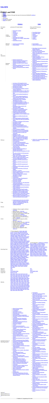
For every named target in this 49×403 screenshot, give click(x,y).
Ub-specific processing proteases (19, 142)
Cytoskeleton (15, 310)
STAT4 (37, 253)
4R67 (14, 273)
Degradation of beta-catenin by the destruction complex (19, 107)
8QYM (17, 287)
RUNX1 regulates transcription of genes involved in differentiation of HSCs (20, 158)
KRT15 (15, 246)
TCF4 (18, 262)
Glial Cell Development (17, 367)
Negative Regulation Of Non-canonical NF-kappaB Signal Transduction (40, 75)
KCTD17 (12, 245)
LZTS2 (11, 250)
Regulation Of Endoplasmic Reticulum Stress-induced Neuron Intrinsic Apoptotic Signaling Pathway (21, 374)
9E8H (21, 289)
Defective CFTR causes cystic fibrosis (20, 138)
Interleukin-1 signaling (17, 170)
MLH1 (11, 253)
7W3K (22, 284)
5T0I (26, 276)
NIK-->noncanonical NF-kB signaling (20, 137)
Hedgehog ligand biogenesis (18, 124)
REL (11, 260)
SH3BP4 (12, 261)
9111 (31, 268)
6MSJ (14, 279)
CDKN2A (43, 243)
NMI (39, 24)
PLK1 (11, 256)
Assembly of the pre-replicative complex (21, 143)
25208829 (22, 225)
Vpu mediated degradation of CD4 (19, 101)
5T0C (19, 276)
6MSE (25, 278)
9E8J (26, 289)
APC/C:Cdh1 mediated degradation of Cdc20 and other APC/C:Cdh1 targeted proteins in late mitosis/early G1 (20, 97)
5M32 (16, 276)
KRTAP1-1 (19, 247)
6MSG (28, 278)
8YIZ (16, 289)
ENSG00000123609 (34, 271)
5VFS (22, 277)
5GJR (21, 273)
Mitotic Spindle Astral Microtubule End (20, 362)
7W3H (14, 284)
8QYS (25, 287)
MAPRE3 (27, 250)
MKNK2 (24, 251)
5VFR (19, 277)
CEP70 (22, 235)
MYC (35, 250)
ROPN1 (19, 260)
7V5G (25, 282)
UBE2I (46, 255)
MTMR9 (31, 250)
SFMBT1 (25, 260)
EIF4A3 (15, 239)
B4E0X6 (12, 272)
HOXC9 (42, 247)
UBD (23, 265)
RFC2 (13, 260)
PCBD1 (21, 255)
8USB (25, 288)
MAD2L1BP (32, 249)
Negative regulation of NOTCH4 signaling (21, 171)
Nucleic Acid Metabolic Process (38, 323)
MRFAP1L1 (15, 253)
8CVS (14, 285)
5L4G (24, 273)
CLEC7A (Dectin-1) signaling (18, 129)
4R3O (11, 273)
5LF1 (21, 275)
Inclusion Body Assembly (18, 342)
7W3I (17, 284)
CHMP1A (16, 236)
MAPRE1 (23, 250)
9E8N (14, 290)
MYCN (37, 250)
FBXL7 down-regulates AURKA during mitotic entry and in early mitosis (20, 156)
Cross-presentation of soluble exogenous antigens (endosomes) (21, 89)
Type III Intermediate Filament (19, 358)
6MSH (11, 279)
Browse (4, 13)
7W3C (25, 283)
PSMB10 (12, 259)
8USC (27, 288)
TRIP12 (44, 254)
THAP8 (34, 254)
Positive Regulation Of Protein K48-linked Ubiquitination (39, 79)
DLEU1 (14, 238)
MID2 (17, 251)
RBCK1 (26, 259)
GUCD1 (12, 242)
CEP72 (24, 235)
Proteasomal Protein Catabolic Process (20, 365)
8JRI (22, 285)
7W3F (28, 283)
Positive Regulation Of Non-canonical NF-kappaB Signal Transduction (39, 77)
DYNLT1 (25, 238)
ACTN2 (15, 232)
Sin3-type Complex (36, 347)
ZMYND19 (12, 267)
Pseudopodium (16, 371)
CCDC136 (17, 234)
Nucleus (14, 31)
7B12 (20, 280)
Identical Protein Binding (37, 44)
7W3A (19, 283)
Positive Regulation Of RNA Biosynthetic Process (38, 328)
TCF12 (15, 262)
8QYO (22, 287)
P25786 (15, 272)
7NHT (17, 281)
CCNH (25, 234)
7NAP (11, 281)
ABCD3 (20, 231)
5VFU (27, 277)
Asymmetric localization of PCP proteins (21, 121)
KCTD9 (22, 245)
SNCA (22, 261)
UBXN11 (26, 265)
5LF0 (19, 275)
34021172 (15, 220)
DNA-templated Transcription (38, 369)
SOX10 (44, 252)
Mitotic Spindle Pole (17, 368)
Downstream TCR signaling (18, 108)
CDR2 (16, 235)
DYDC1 (21, 238)
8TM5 (17, 288)
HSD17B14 (16, 243)
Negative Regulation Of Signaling (39, 309)
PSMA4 (21, 258)
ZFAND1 (25, 266)
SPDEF (25, 261)
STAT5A (40, 253)
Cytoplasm (15, 33)
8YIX (11, 289)
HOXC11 (12, 243)
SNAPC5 (40, 252)
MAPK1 (19, 250)
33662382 (27, 222)
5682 (11, 268)
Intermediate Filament (17, 311)
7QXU (27, 281)
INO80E (15, 244)
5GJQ (19, 273)
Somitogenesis (15, 177)
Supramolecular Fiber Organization (19, 318)
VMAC (16, 266)
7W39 (17, 283)
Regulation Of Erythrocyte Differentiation (37, 326)
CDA (28, 234)
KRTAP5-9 (13, 248)
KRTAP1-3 (23, 247)
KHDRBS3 (26, 245)
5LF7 (11, 276)
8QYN (20, 287)
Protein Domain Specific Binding (19, 331)
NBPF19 (18, 254)
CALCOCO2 (23, 233)
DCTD (20, 237)
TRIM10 (20, 263)
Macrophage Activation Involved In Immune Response (39, 49)
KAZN (21, 244)
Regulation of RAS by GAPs (18, 135)
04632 (31, 269)
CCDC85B (22, 234)
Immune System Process (17, 59)
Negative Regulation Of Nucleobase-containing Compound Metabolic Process (39, 340)
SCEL (41, 251)
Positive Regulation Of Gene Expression (40, 386)
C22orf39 (15, 233)
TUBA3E (36, 255)
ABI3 (26, 231)
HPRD (4, 20)
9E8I (23, 289)
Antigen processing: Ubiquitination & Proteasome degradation (20, 179)
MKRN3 (27, 251)
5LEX (11, 275)
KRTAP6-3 (18, 248)
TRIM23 (24, 263)
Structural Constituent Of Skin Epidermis (21, 316)
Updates (4, 16)
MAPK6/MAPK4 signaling (18, 140)
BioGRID (5, 19)
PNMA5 (25, 256)
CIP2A (22, 236)
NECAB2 (22, 254)
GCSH (43, 245)
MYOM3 (41, 250)
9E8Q (19, 290)
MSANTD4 (20, 253)
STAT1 (31, 253)
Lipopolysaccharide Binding (18, 43)
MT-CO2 (25, 253)
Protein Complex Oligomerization (19, 329)
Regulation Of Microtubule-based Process (21, 341)
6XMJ (14, 280)
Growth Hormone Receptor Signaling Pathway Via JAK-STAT (39, 296)
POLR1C (12, 257)
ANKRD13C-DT (41, 242)
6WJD (27, 279)
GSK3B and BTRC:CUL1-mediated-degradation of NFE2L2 (20, 174)
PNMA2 (22, 256)
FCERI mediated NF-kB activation (19, 112)
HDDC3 (36, 247)
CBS (27, 233)
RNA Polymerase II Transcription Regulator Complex (39, 313)
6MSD (22, 278)
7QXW (11, 282)
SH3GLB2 (32, 252)
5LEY (14, 275)
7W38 (14, 283)
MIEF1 (20, 251)
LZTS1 (27, 249)
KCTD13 (27, 244)
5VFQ (17, 277)
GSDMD (28, 241)
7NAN (25, 280)
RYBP (38, 251)
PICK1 (27, 255)
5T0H (24, 276)
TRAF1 (14, 263)
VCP (11, 266)
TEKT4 (23, 262)
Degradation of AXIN (17, 122)
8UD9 (22, 288)
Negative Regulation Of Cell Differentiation (38, 367)
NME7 (25, 254)
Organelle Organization (17, 322)
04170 (11, 269)
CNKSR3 (36, 244)
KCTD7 (19, 245)
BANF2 (25, 232)
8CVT (17, 285)
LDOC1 (24, 248)
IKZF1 (26, 243)
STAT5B (44, 253)
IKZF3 (11, 244)
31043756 (22, 211)
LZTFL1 (23, 249)
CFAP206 (12, 236)
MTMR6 (45, 249)
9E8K (28, 289)
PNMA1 (18, 256)
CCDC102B (12, 234)
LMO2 (16, 249)
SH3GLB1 (16, 261)
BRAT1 (46, 242)
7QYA (20, 282)
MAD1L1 (15, 250)
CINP (20, 236)
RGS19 (16, 260)
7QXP (25, 281)
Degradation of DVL (17, 123)
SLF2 (19, 261)
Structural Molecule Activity (18, 344)
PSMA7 (24, 258)
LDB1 (21, 248)
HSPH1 (31, 248)
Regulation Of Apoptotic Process (38, 348)
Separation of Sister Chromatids (19, 111)
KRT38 (11, 247)
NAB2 (15, 254)
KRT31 (21, 246)
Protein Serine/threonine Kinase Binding (21, 340)
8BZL (28, 284)
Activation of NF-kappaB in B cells (20, 83)
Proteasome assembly (17, 180)
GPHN (24, 241)
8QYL (14, 287)
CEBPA (18, 235)
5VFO (11, 277)
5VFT (24, 277)
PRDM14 (19, 257)
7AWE (17, 280)
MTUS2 (12, 254)
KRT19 (18, 246)
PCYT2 (24, 255)
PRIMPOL (24, 257)
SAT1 (22, 260)
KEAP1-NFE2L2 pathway (18, 172)
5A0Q (16, 273)
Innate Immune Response (37, 64)
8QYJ (11, 287)
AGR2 (18, 232)
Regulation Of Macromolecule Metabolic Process (38, 373)
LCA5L (40, 248)
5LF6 (28, 275)
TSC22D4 (20, 265)
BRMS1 (35, 243)
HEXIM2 (16, 242)
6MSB (20, 278)
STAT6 (31, 254)
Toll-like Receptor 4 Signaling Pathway (40, 63)
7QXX (14, 282)
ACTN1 (12, 232)
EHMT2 (12, 239)
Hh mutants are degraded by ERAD (20, 125)
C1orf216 (38, 243)
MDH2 (15, 251)
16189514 (33, 15)
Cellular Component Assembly (19, 366)
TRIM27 (28, 263)
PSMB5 (19, 259)
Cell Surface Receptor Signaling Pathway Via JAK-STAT (38, 52)
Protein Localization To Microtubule (20, 363)
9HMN (21, 290)
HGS (40, 247)
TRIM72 (41, 254)
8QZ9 (28, 287)
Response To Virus (36, 55)
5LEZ (17, 275)
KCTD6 (15, 245)
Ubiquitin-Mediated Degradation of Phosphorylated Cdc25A (20, 149)
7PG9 (20, 281)
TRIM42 (12, 265)
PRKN (27, 257)
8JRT (24, 285)
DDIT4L (27, 237)
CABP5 (18, 233)
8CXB (19, 285)
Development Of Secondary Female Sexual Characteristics (39, 334)
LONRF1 (20, 249)
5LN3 (14, 276)
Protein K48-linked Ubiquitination (39, 73)
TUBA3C (32, 255)
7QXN (22, 281)
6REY (22, 279)
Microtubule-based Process (18, 352)
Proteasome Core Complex (18, 37)
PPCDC (15, 257)
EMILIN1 (36, 245)
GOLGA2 (16, 241)
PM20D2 (15, 256)
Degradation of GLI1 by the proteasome (20, 130)
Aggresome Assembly (17, 332)
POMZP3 (32, 251)
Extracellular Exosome (17, 40)
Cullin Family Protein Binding (19, 347)
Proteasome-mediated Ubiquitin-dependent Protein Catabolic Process (21, 66)
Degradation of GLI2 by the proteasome (20, 131)
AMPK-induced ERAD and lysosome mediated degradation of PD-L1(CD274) (21, 190)
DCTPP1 (23, 237)
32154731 (23, 224)
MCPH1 (36, 249)
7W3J (20, 284)
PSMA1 (20, 24)
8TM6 (19, 288)
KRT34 (24, 246)
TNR (11, 263)
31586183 (18, 217)
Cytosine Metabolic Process (18, 343)
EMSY (18, 239)
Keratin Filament (16, 313)
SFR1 (44, 251)
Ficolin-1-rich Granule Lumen (19, 355)
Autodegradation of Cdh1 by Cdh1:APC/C (21, 90)
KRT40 (15, 247)
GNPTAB (12, 241)
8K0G (28, 285)
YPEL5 (22, 266)
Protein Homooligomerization (18, 325)
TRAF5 (17, 263)
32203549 (24, 215)
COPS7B (43, 244)
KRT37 (27, 246)
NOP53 (11, 255)
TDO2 (20, 262)
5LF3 (24, 275)
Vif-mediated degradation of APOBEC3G (21, 102)
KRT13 (11, 246)
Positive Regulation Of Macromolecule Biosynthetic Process (40, 357)
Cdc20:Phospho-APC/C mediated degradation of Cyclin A (19, 100)
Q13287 (31, 272)
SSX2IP (12, 262)
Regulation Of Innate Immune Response (40, 65)
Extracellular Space (36, 33)
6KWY (17, 278)
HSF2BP (20, 243)
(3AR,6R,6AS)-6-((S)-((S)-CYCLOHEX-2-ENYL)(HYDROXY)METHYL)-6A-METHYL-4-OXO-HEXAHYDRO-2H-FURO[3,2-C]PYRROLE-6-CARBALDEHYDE (21, 202)
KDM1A (37, 248)
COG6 (28, 236)
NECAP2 (45, 250)
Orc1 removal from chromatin (18, 144)
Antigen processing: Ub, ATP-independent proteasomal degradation (21, 183)
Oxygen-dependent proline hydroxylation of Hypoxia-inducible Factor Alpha (21, 85)
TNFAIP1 (27, 262)
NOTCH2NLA (16, 255)
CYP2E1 (31, 245)
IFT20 (24, 243)
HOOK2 (27, 242)
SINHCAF (36, 252)
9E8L (11, 290)
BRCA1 (31, 243)
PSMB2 (15, 259)
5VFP (14, 277)
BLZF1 (11, 233)
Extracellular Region (36, 32)
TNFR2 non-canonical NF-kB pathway (20, 136)
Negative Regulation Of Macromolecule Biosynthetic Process (40, 363)
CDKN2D (12, 235)
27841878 (25, 212)
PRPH (11, 258)
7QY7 (17, 282)
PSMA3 (18, 258)
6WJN (11, 280)
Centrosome (15, 35)
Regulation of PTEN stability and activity (21, 166)
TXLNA (39, 255)
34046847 (22, 214)
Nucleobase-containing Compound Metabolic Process (39, 350)
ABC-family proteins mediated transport (20, 118)
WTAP (19, 266)
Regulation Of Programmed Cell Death (40, 324)
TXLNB (43, 255)
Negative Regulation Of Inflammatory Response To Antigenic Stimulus (20, 61)
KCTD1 (24, 244)
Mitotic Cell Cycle (36, 379)
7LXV (22, 280)
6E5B (14, 278)
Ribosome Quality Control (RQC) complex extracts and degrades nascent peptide (21, 194)
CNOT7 (39, 244)
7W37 (11, 283)
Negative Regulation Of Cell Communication (38, 307)
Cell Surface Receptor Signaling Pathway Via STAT (38, 299)
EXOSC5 (39, 245)
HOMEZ (23, 242)
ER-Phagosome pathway (17, 86)
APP (23, 232)
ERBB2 (21, 239)
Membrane (34, 38)
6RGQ (25, 279)
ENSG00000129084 (14, 271)
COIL (11, 237)
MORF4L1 (41, 249)
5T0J (28, 276)
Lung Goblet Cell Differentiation (19, 360)
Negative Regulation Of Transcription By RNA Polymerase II (39, 365)
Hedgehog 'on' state (16, 134)
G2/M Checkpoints (16, 147)
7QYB (23, 282)
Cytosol (14, 36)
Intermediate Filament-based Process (20, 321)
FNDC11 (25, 239)
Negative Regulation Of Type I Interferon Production (38, 57)
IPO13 (18, 244)
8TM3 (11, 288)
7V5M (28, 282)
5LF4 (26, 275)
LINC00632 (12, 249)
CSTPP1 (16, 237)
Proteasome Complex (17, 30)
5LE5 (26, 273)
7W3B (22, 283)
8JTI (26, 285)
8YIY (14, 289)
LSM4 (43, 248)
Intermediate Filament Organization (20, 315)
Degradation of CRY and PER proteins (20, 191)
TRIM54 (15, 265)
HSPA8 (45, 247)
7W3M (25, 284)
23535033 (15, 210)
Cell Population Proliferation (38, 332)
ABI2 (24, 231)
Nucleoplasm (15, 32)
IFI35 (34, 248)
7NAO (27, 280)
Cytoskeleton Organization (18, 330)
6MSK (17, 279)
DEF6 (11, 238)
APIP (21, 232)
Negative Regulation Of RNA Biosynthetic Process (38, 322)
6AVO (11, 278)
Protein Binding (16, 44)
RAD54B (22, 259)
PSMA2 (14, 258)
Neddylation (15, 167)
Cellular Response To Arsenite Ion (19, 359)
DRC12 (17, 238)
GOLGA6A (21, 241)
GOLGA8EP (32, 247)
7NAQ (14, 281)
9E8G (19, 289)
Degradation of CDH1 (17, 176)
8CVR (11, 285)
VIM (13, 266)
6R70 (20, 279)
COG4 (25, 236)
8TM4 (14, 288)
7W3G (11, 284)
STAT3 (34, 253)
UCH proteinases (16, 141)
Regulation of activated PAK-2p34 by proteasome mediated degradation (20, 110)
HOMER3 (20, 242)
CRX (14, 237)
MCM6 (11, 251)
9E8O (16, 290)
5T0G (21, 276)
